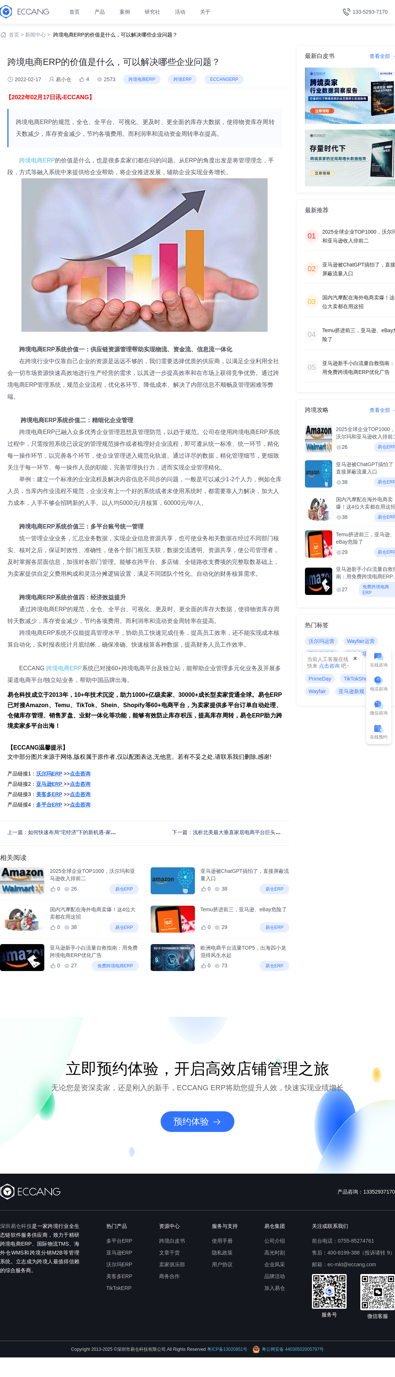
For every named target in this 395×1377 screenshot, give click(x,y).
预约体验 (197, 1121)
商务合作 (169, 1276)
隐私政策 (222, 1253)
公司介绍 (274, 1241)
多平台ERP (119, 1241)
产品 (100, 12)
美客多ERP (119, 1276)
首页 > (16, 35)
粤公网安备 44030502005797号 (288, 1349)
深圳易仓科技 (16, 1226)
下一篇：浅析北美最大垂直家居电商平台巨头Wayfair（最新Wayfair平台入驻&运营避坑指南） (279, 832)
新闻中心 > (37, 35)
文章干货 (169, 1253)
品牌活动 (274, 1276)
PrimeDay (320, 679)
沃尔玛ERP (119, 1264)
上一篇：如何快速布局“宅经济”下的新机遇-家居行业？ (69, 832)
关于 (205, 12)
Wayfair (317, 691)
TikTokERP (119, 1288)
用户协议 (222, 1264)
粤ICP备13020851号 (227, 1349)
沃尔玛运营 (321, 641)
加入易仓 (274, 1288)
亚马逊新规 (351, 691)
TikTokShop (357, 679)
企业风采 (274, 1264)
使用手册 (222, 1241)
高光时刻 (274, 1253)
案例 (125, 12)
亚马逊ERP (119, 1253)
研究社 (152, 12)
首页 (74, 12)
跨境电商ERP (37, 160)
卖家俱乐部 (172, 1264)
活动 (180, 12)
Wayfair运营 (361, 641)
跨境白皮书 (172, 1241)
